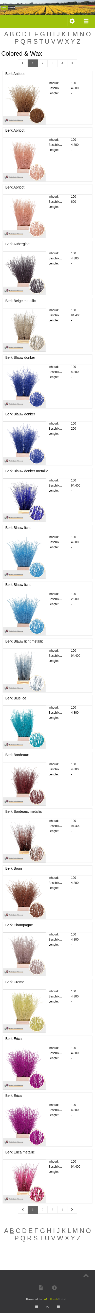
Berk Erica (13, 1044)
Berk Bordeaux (17, 760)
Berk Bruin (13, 873)
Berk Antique (15, 74)
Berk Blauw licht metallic (24, 646)
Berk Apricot (14, 130)
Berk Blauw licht (18, 533)
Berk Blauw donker (20, 362)
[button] (41, 1287)
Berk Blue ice (15, 703)
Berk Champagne (19, 930)
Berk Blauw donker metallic (26, 476)
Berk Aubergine (17, 249)
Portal (56, 1299)
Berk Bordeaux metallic (23, 817)
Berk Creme (14, 987)
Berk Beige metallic (20, 306)
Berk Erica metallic (20, 1157)
